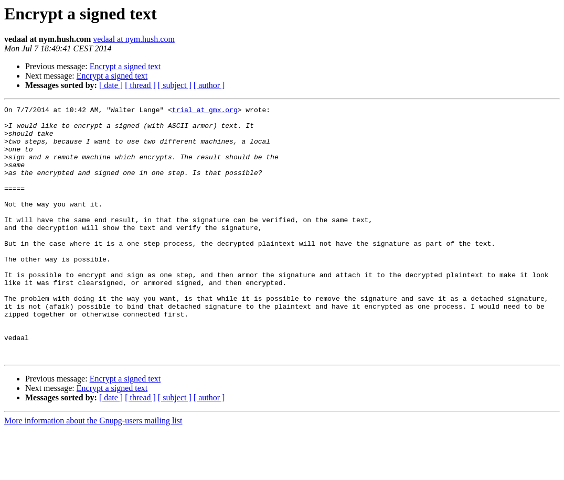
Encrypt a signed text (125, 66)
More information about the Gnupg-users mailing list (93, 470)
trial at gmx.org (205, 111)
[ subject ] (174, 85)
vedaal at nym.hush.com (134, 39)
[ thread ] (140, 85)
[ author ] (209, 85)
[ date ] (111, 85)
